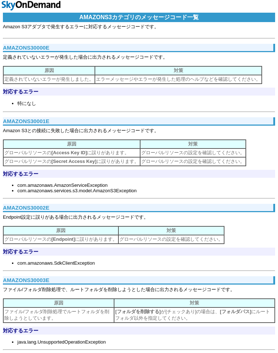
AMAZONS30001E (26, 121)
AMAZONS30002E (26, 208)
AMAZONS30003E (26, 280)
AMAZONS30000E (26, 48)
